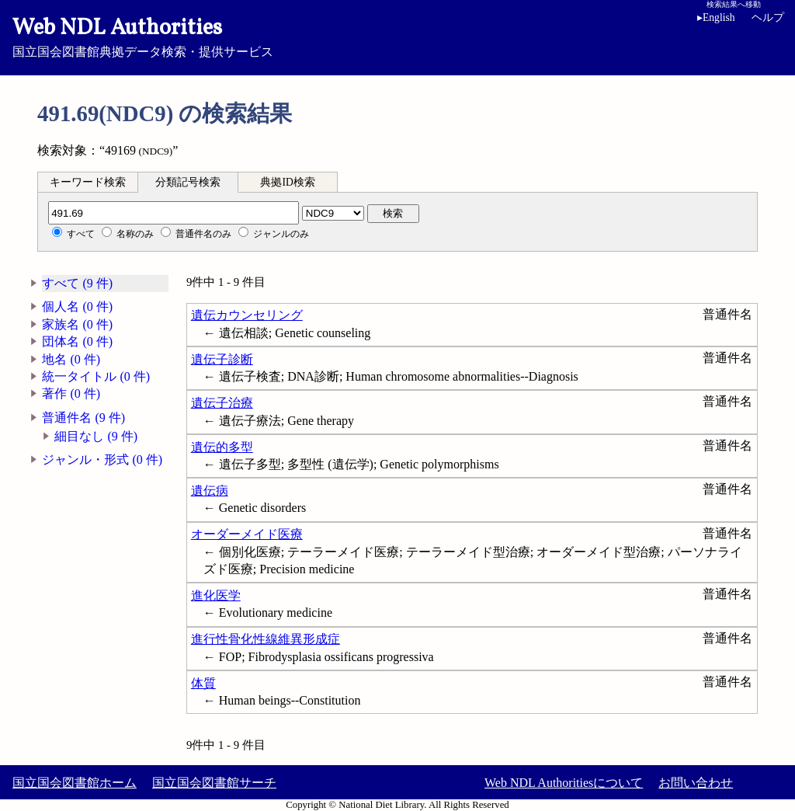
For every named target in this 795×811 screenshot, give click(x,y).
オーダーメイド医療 (247, 534)
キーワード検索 (88, 182)
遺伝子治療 (222, 402)
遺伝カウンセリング (247, 315)
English (719, 17)
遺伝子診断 (222, 359)
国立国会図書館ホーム (74, 782)
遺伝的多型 (222, 447)
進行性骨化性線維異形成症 (265, 639)
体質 (203, 683)
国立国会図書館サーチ (214, 782)
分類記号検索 (187, 182)
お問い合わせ (695, 782)
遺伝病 (209, 490)
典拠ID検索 (287, 182)
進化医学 (216, 595)
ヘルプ (768, 17)
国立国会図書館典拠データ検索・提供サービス (397, 35)
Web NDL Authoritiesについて (563, 782)
